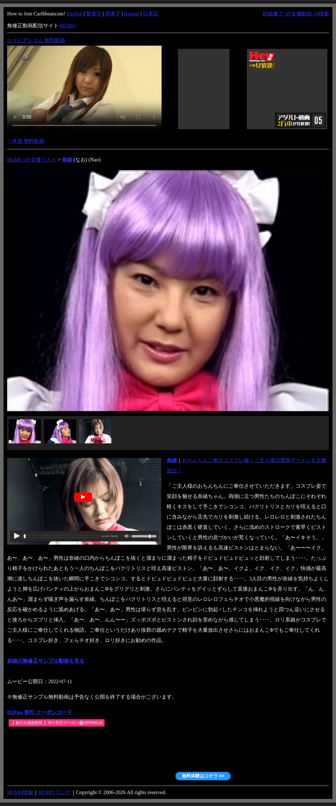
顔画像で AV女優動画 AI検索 (296, 13)
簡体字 (112, 13)
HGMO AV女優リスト (31, 159)
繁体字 (93, 13)
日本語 (150, 13)
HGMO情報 (20, 792)
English (74, 13)
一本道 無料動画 (25, 141)
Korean (131, 13)
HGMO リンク (54, 792)
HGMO (68, 25)
